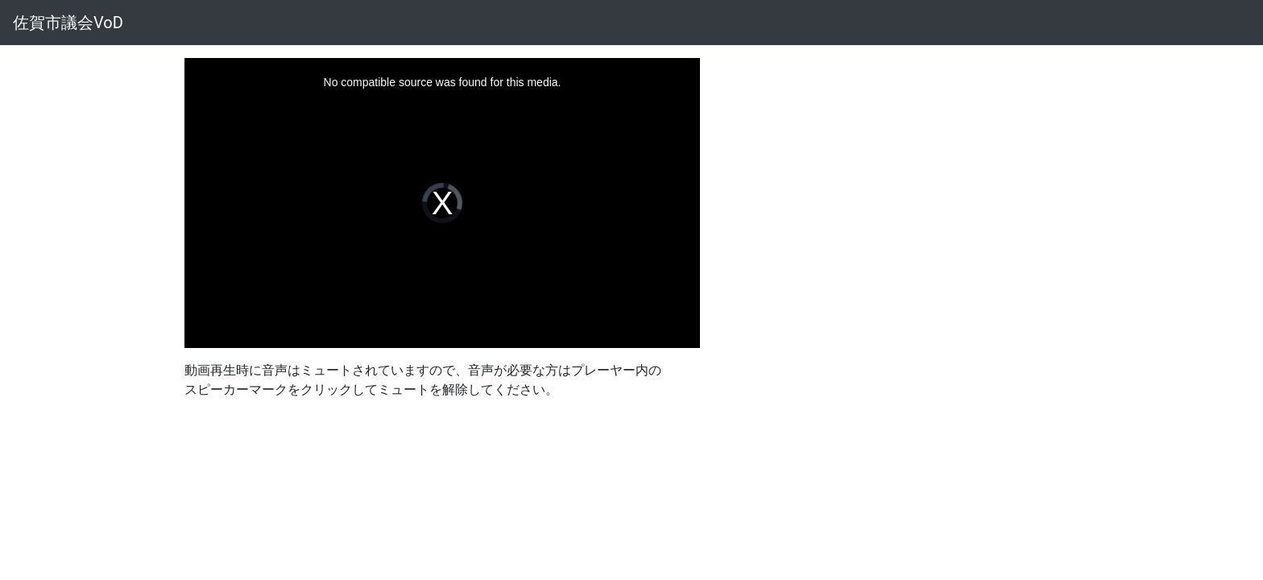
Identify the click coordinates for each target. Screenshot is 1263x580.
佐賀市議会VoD (68, 22)
